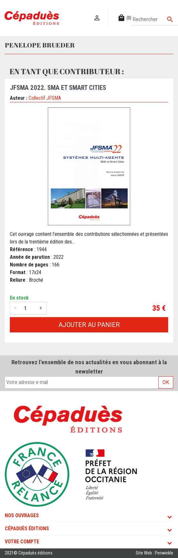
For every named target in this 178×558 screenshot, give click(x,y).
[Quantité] (28, 308)
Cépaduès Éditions (27, 528)
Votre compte (22, 542)
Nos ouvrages (22, 515)
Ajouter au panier (89, 325)
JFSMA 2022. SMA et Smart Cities (58, 87)
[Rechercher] (154, 19)
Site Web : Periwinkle (154, 553)
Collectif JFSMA (45, 98)
